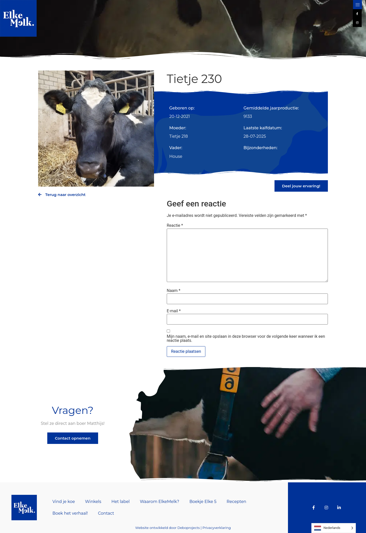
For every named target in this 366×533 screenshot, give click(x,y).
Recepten (236, 501)
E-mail (174, 311)
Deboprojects (188, 528)
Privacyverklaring (217, 528)
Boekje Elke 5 (202, 501)
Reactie (175, 225)
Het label (120, 501)
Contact (106, 513)
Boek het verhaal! (70, 513)
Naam (173, 291)
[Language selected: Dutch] (333, 528)
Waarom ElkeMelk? (159, 501)
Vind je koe (63, 501)
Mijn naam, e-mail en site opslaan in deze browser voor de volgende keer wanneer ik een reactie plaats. (246, 338)
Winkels (93, 501)
